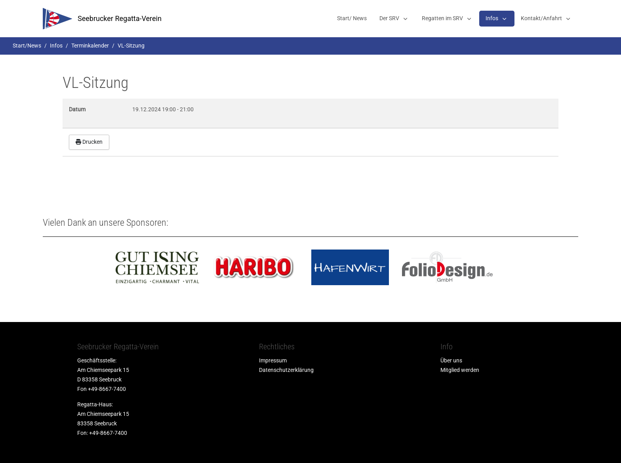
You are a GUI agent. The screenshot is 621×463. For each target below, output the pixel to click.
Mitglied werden (459, 370)
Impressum (273, 360)
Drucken (89, 142)
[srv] (57, 18)
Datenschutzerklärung (286, 370)
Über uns (451, 360)
